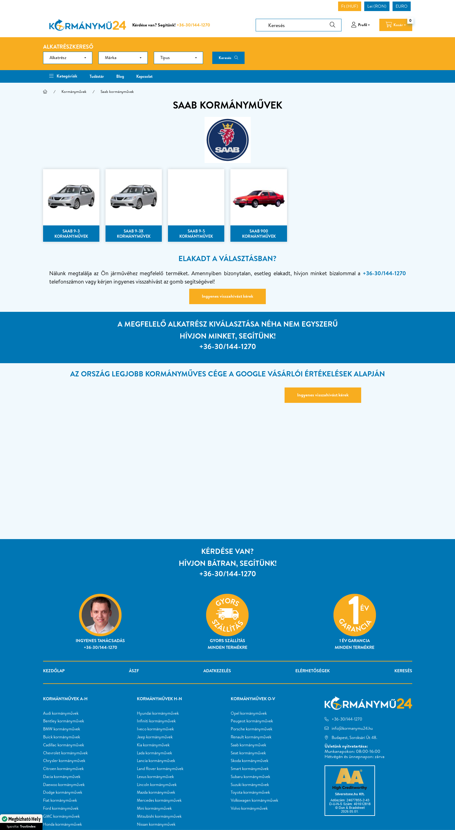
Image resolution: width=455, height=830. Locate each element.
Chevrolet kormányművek (65, 753)
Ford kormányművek (60, 808)
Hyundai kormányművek (158, 713)
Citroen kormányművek (63, 768)
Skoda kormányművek (249, 760)
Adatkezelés (217, 671)
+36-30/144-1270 (193, 25)
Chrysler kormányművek (64, 760)
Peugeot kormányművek (252, 721)
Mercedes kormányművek (159, 800)
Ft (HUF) (349, 6)
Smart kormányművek (250, 768)
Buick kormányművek (61, 737)
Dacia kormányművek (61, 776)
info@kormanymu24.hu (352, 728)
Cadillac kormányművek (63, 745)
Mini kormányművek (154, 808)
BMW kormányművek (61, 729)
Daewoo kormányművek (64, 784)
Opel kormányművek (249, 713)
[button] (63, 76)
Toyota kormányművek (250, 792)
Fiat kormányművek (60, 800)
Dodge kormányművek (62, 792)
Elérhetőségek (312, 671)
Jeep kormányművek (155, 737)
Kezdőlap (54, 671)
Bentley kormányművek (63, 721)
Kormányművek (74, 91)
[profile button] (360, 25)
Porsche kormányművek (251, 729)
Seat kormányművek (248, 753)
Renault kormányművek (251, 737)
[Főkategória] (45, 91)
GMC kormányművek (61, 816)
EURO (402, 6)
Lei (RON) (376, 6)
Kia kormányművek (153, 745)
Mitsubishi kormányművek (159, 816)
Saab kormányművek (248, 745)
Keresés (225, 57)
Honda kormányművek (62, 824)
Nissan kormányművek (156, 824)
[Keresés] (298, 25)
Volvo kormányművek (249, 808)
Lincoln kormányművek (157, 784)
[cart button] (395, 25)
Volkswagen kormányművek (254, 800)
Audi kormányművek (60, 713)
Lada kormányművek (154, 753)
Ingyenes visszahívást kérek (227, 296)
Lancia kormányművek (156, 760)
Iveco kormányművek (155, 729)
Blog (120, 76)
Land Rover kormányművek (160, 768)
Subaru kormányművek (250, 776)
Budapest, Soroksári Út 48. (354, 737)
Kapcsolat (144, 76)
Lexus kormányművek (155, 776)
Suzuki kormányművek (250, 784)
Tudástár (97, 76)
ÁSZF (134, 671)
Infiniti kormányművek (156, 721)
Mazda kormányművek (156, 792)
